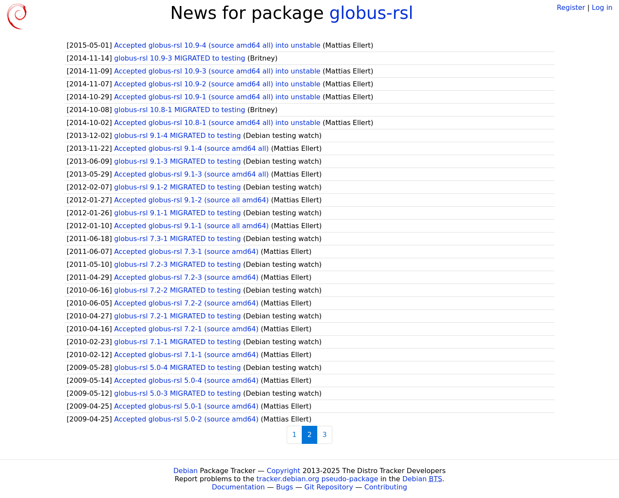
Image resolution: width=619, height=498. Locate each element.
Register (571, 7)
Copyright (283, 471)
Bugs (284, 487)
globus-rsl (371, 13)
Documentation (238, 487)
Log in (602, 7)
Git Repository (328, 487)
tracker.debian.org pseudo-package (317, 479)
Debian (185, 471)
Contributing (386, 487)
